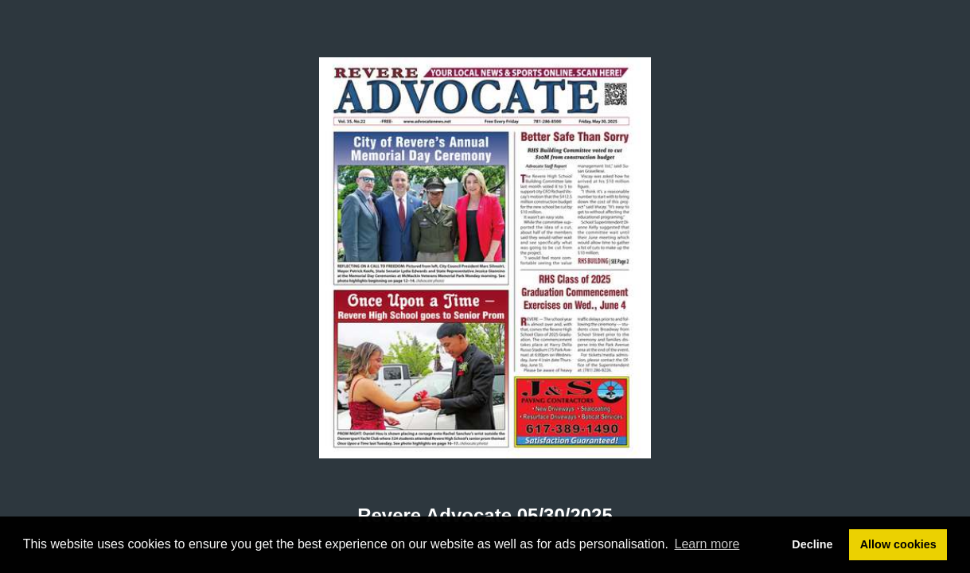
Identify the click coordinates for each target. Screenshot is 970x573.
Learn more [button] (707, 544)
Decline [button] (812, 544)
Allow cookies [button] (898, 544)
